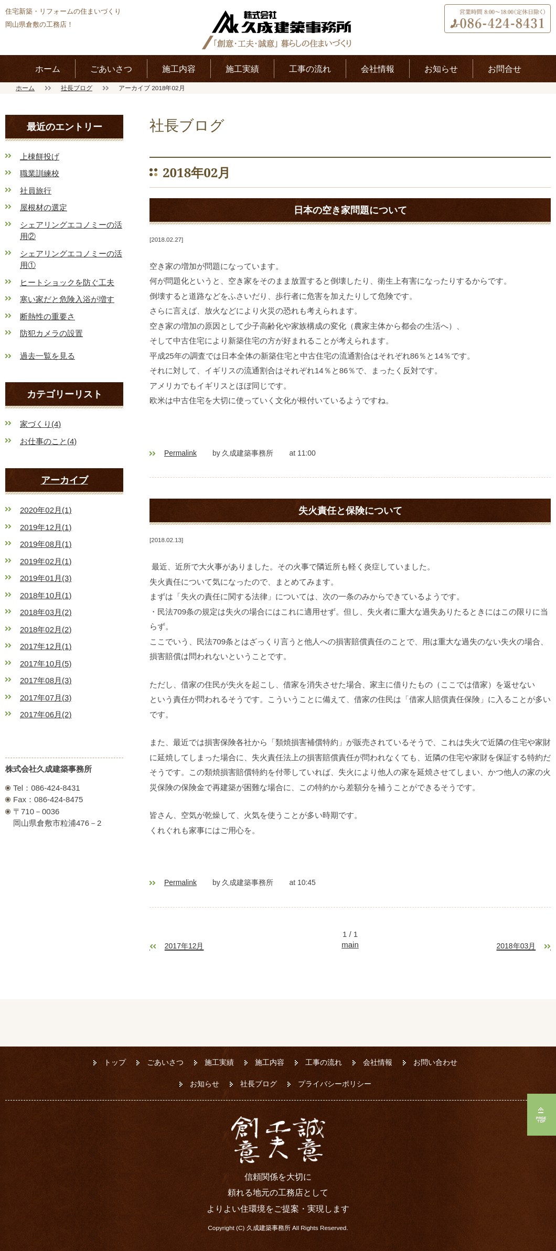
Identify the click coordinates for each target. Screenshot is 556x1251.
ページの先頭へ (541, 1115)
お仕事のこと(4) (48, 441)
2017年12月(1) (45, 646)
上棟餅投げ (39, 156)
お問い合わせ (435, 1062)
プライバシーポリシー (334, 1084)
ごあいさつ (111, 68)
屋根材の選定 (43, 207)
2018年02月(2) (45, 629)
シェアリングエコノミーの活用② (71, 230)
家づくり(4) (40, 423)
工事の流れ (310, 68)
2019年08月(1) (45, 544)
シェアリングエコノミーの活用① (71, 259)
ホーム (47, 68)
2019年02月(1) (45, 561)
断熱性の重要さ (47, 316)
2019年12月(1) (45, 527)
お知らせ (441, 68)
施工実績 (242, 68)
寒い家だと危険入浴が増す (67, 299)
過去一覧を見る (47, 355)
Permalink (180, 453)
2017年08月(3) (45, 680)
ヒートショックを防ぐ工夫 (67, 282)
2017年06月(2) (45, 714)
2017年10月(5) (45, 663)
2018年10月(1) (45, 595)
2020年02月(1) (45, 509)
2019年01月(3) (45, 578)
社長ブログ (76, 87)
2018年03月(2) (45, 612)
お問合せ (504, 68)
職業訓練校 (39, 173)
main (350, 944)
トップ (115, 1062)
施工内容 (179, 68)
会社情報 (377, 68)
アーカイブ (64, 479)
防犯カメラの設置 (51, 333)
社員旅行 (35, 190)
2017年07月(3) (45, 697)
